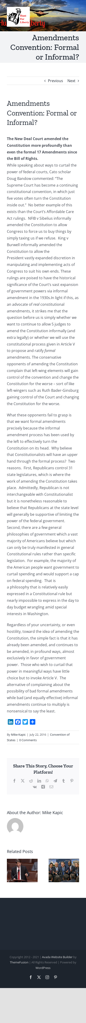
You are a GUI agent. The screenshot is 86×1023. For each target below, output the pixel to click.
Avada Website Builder (57, 957)
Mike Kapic (18, 734)
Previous (55, 80)
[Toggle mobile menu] (76, 9)
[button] (10, 870)
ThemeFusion (19, 962)
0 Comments (28, 740)
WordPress (43, 968)
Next (71, 80)
